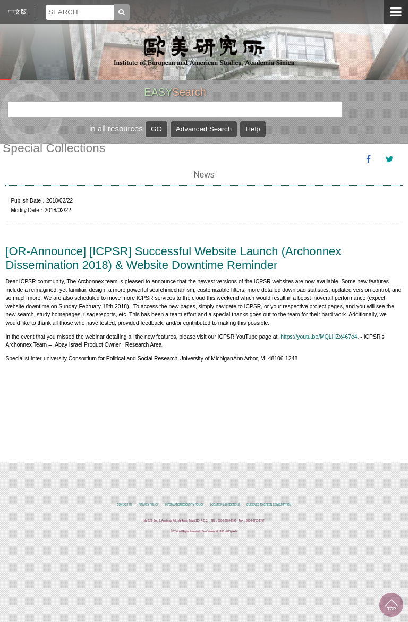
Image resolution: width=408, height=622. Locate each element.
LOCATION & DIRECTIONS (225, 504)
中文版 (17, 11)
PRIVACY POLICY (148, 504)
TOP (391, 605)
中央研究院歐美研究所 (204, 50)
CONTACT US (124, 504)
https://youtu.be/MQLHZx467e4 (318, 337)
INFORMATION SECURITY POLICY (184, 504)
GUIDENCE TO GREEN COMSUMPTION (268, 504)
